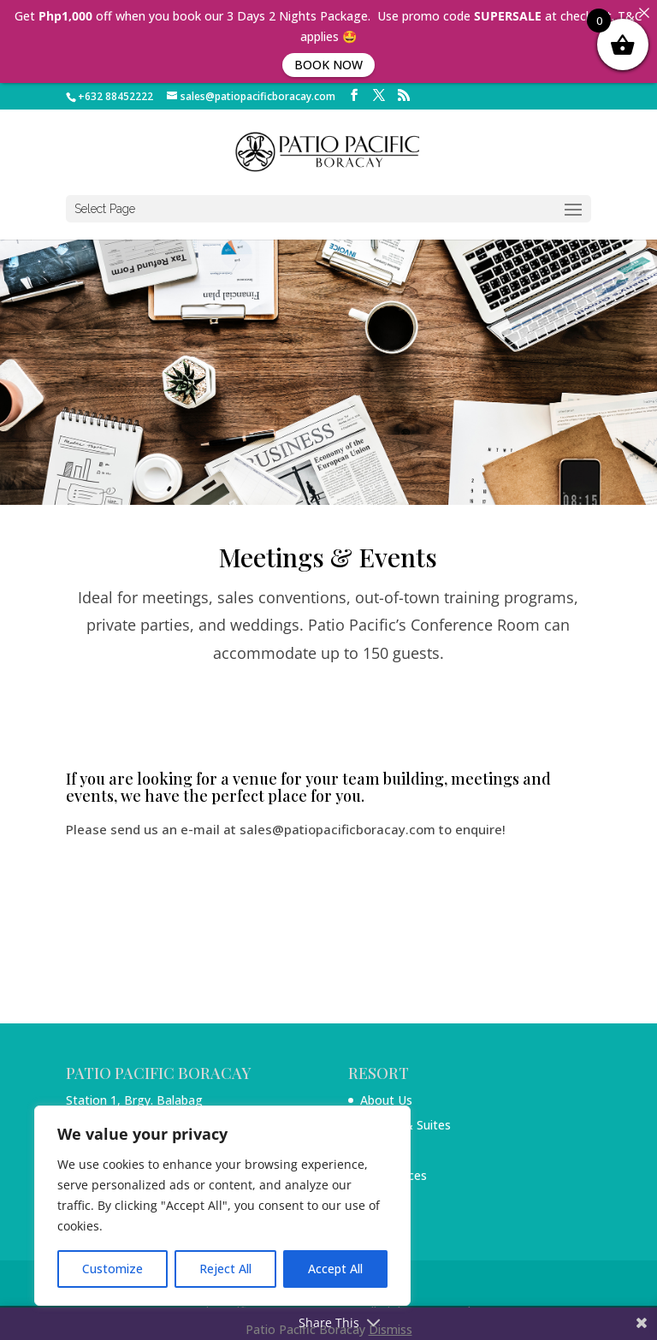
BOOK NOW (328, 64)
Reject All (225, 1268)
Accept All (335, 1268)
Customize (112, 1268)
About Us (386, 1100)
